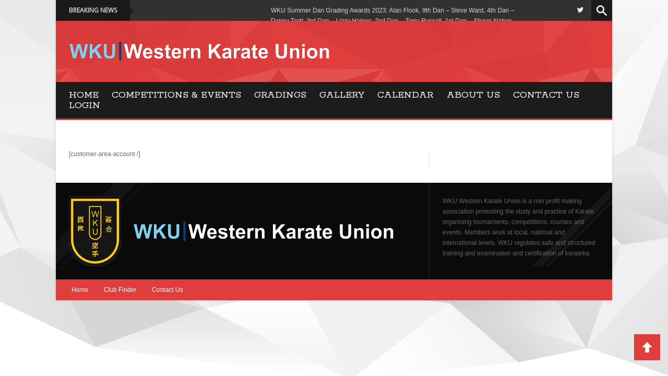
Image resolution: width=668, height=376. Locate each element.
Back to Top (647, 347)
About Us (473, 95)
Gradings (280, 95)
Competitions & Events (176, 95)
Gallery (341, 95)
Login (84, 105)
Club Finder (120, 289)
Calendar (405, 95)
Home (84, 95)
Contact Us (546, 95)
